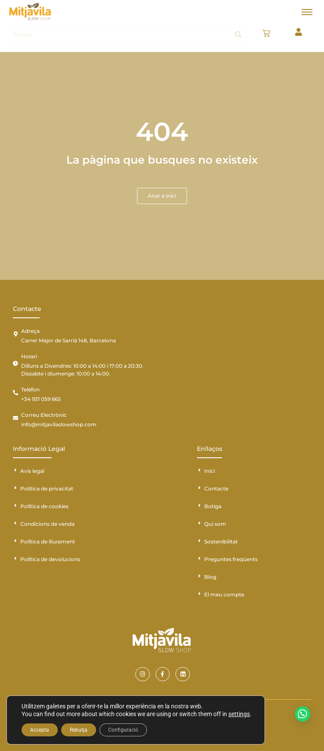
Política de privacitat (46, 488)
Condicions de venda (47, 524)
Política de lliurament (47, 541)
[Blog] (199, 576)
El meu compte (224, 594)
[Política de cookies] (15, 505)
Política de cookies (44, 506)
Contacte (216, 488)
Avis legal (32, 471)
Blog (210, 577)
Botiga (212, 506)
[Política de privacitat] (15, 487)
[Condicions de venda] (15, 523)
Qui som (215, 524)
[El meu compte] (199, 593)
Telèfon (30, 389)
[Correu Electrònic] (15, 418)
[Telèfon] (15, 392)
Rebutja (78, 730)
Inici (209, 471)
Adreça (30, 331)
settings (239, 714)
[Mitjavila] (30, 11)
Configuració (123, 730)
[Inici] (199, 470)
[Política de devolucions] (15, 558)
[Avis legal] (15, 470)
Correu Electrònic (44, 415)
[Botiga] (199, 505)
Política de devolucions (50, 559)
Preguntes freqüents (231, 559)
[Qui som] (199, 523)
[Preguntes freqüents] (199, 558)
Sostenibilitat (221, 541)
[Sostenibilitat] (199, 540)
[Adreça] (15, 334)
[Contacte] (199, 487)
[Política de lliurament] (15, 540)
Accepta (39, 730)
